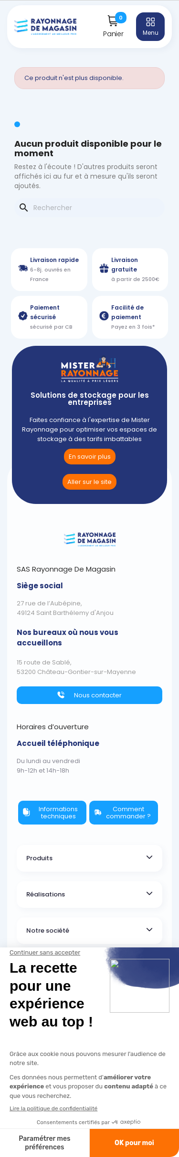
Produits (39, 858)
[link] (89, 482)
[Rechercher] (89, 207)
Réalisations (45, 894)
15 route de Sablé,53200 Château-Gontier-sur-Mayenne (76, 667)
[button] (90, 456)
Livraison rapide (54, 260)
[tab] (89, 858)
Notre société (47, 930)
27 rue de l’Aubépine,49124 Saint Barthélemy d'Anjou (65, 608)
